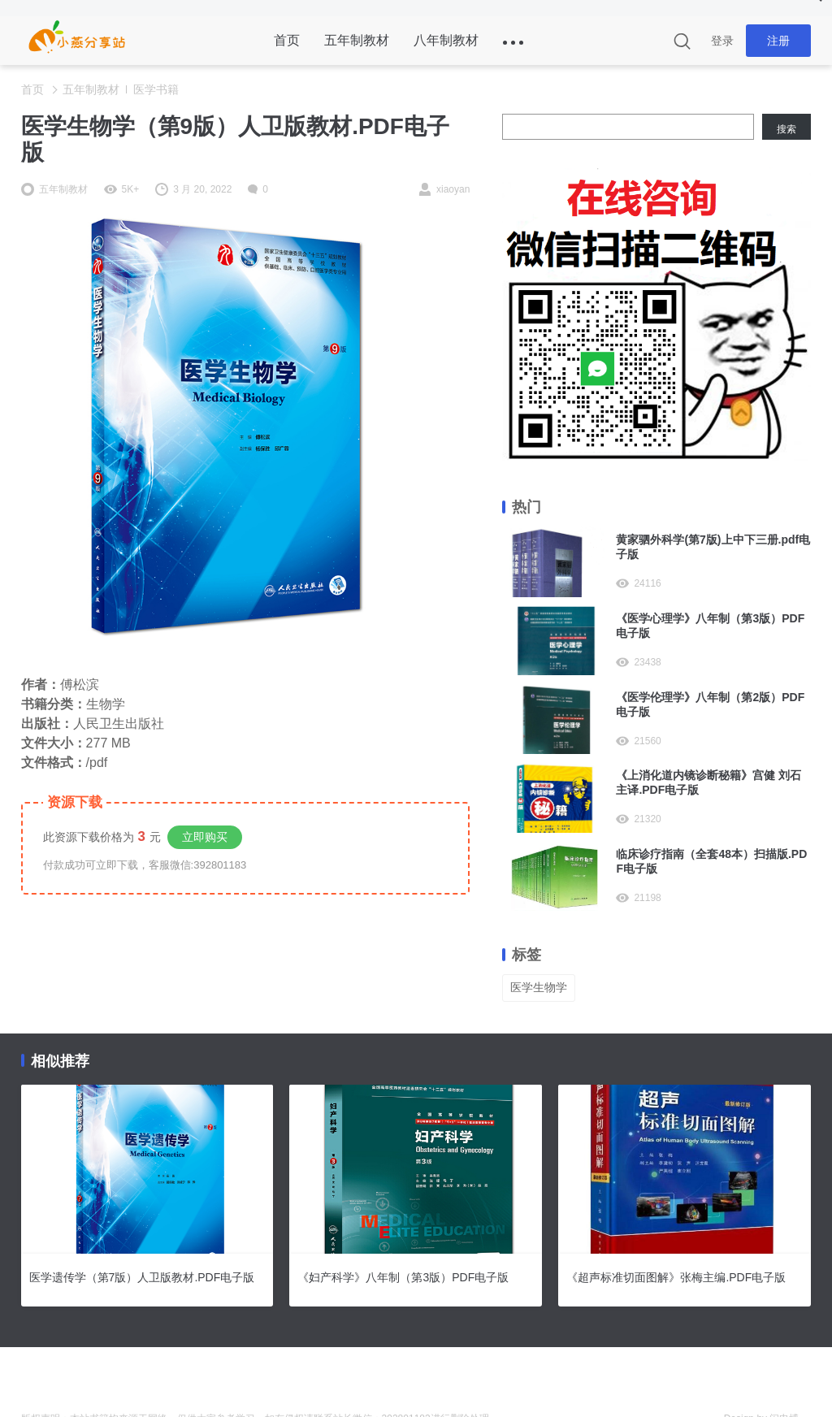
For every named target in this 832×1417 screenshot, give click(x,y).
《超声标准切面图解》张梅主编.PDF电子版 (676, 1277)
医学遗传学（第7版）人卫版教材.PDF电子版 (142, 1277)
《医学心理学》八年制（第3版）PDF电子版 (710, 625)
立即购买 (205, 836)
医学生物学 (538, 987)
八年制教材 (446, 40)
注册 (778, 40)
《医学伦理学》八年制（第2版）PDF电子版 (710, 704)
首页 (287, 40)
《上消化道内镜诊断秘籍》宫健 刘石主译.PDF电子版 (708, 782)
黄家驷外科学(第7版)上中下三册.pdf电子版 (713, 547)
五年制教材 (356, 40)
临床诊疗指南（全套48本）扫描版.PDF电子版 (711, 861)
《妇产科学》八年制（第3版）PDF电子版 (403, 1277)
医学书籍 (156, 89)
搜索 (786, 129)
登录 (722, 40)
